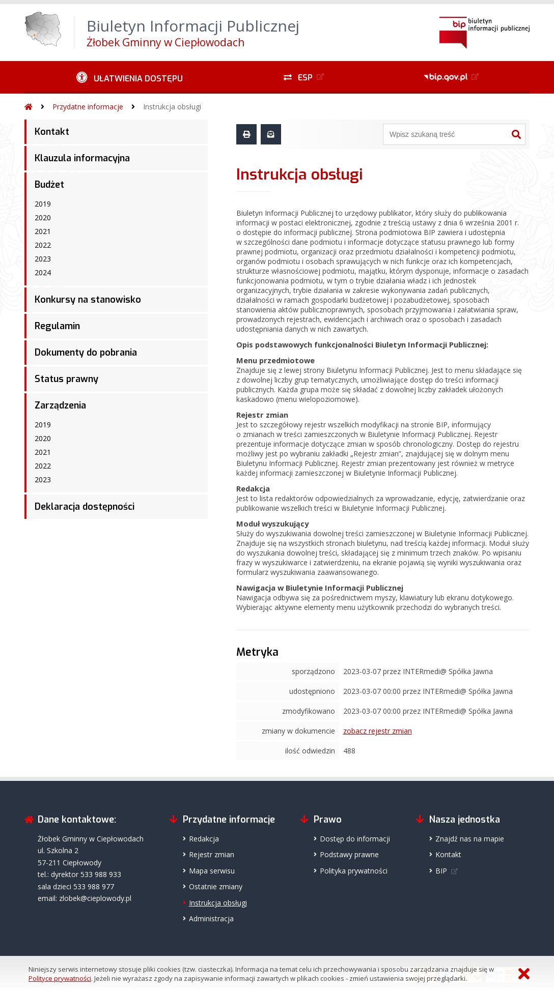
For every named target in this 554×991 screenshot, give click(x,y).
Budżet (49, 185)
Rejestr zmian (211, 854)
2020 (43, 217)
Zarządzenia (60, 405)
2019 (43, 204)
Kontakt (52, 132)
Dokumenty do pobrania (86, 352)
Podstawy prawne (349, 854)
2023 (43, 259)
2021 (43, 231)
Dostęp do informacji (355, 838)
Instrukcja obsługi (172, 106)
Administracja (211, 918)
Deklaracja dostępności (84, 507)
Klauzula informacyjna (82, 158)
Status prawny (66, 379)
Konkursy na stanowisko (88, 300)
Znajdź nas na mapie (469, 838)
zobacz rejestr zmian (377, 731)
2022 (43, 245)
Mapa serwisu (212, 871)
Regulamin (57, 326)
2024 (43, 272)
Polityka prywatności (353, 871)
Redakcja (204, 838)
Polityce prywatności (60, 978)
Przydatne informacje (87, 106)
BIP (441, 871)
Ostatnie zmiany (215, 886)
